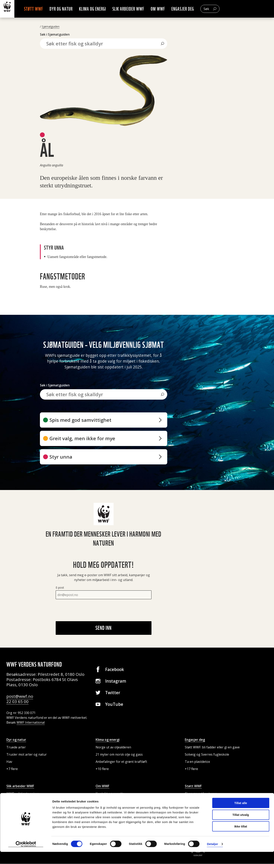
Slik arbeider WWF (135, 9)
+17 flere (191, 769)
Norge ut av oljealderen (113, 747)
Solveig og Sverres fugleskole (207, 754)
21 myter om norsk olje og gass (119, 754)
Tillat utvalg (240, 827)
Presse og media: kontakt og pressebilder (127, 801)
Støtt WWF (39, 9)
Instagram (115, 681)
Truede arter (16, 747)
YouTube (114, 704)
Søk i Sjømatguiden (55, 34)
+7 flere (12, 769)
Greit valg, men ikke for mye (82, 438)
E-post (60, 588)
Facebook (114, 669)
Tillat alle (240, 815)
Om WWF (164, 9)
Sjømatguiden (50, 27)
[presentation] (86, 610)
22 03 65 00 (17, 701)
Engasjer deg (189, 9)
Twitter (112, 693)
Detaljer (212, 856)
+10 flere (102, 769)
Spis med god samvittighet (80, 420)
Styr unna (60, 457)
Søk (213, 9)
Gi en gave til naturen (201, 794)
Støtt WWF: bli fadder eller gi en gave (212, 747)
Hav (9, 762)
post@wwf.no (19, 696)
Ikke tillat (240, 838)
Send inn (103, 628)
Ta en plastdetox (197, 762)
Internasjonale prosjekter (25, 801)
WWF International (31, 722)
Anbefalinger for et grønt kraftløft (121, 762)
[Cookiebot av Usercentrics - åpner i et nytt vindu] (25, 856)
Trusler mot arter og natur (26, 754)
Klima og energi (98, 9)
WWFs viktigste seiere (22, 794)
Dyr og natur (67, 9)
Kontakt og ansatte (110, 794)
